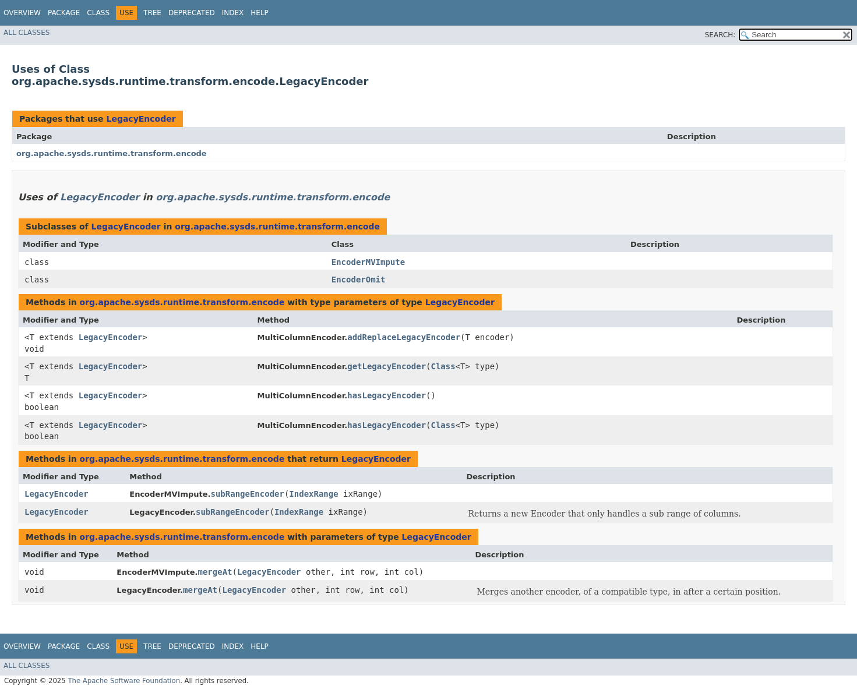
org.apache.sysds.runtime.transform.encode (111, 153)
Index (233, 13)
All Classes (26, 33)
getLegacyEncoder (386, 366)
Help (260, 13)
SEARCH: (720, 35)
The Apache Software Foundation (124, 681)
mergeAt (215, 572)
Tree (152, 13)
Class (98, 13)
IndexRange (313, 493)
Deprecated (191, 13)
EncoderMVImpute (368, 262)
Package (64, 13)
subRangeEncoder (247, 493)
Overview (22, 13)
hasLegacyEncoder (386, 395)
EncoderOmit (358, 279)
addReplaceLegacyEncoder (403, 337)
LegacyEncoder (140, 118)
